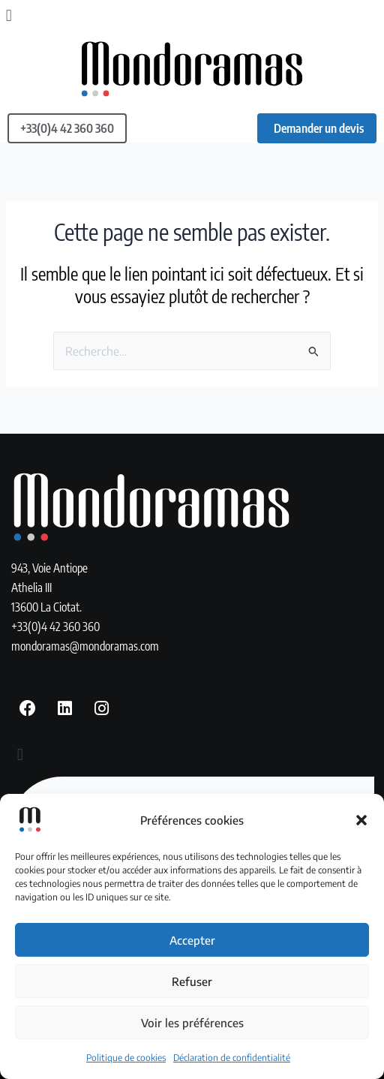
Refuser (192, 981)
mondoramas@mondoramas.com (85, 646)
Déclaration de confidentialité (231, 1057)
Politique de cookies (126, 1057)
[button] (361, 820)
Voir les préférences (192, 1022)
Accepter (192, 940)
